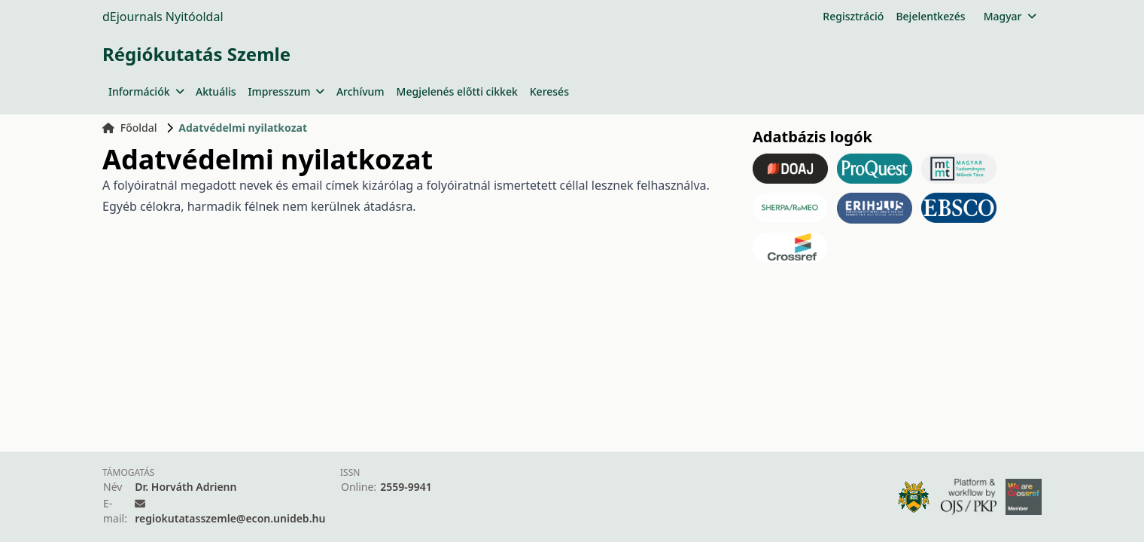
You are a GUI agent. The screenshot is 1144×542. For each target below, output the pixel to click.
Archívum (360, 91)
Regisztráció (853, 16)
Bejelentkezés (930, 16)
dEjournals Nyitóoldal (163, 16)
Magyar (1010, 16)
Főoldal (129, 127)
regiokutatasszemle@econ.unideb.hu (230, 518)
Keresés (549, 91)
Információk (146, 91)
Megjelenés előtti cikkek (457, 91)
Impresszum (286, 91)
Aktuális (216, 91)
